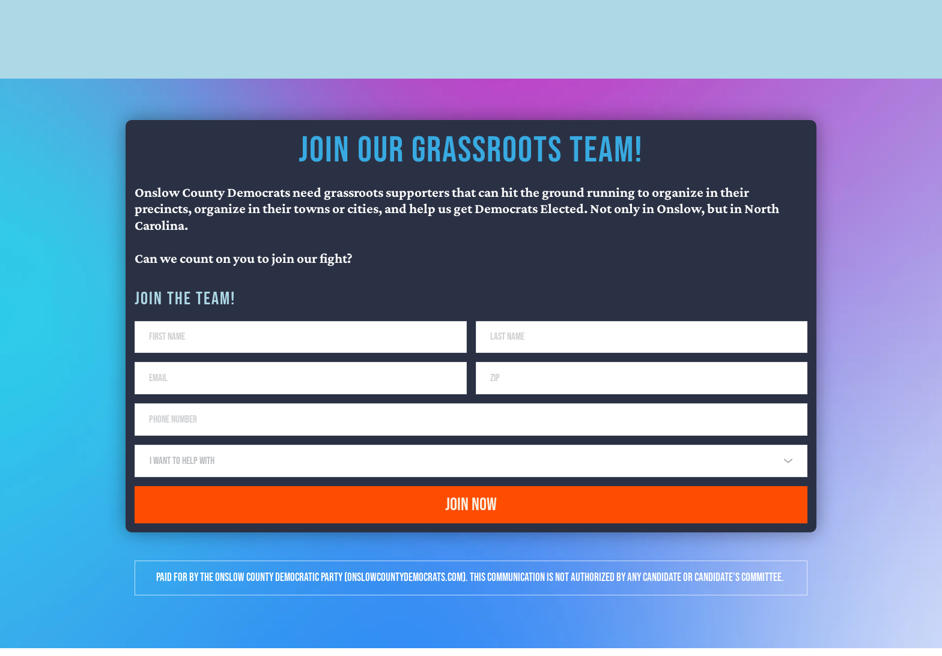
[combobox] (471, 467)
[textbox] (467, 468)
